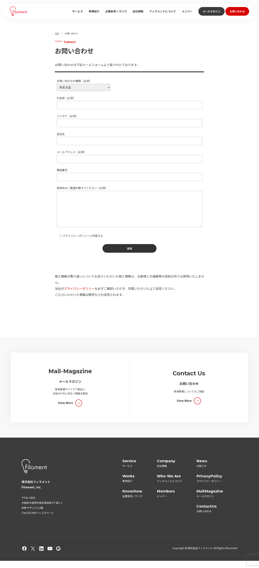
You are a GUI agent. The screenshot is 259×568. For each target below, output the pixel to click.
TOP (57, 33)
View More (65, 410)
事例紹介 (94, 11)
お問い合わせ (237, 11)
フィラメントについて (162, 11)
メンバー (187, 11)
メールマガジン (211, 11)
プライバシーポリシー (79, 295)
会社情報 (138, 11)
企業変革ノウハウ (116, 11)
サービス (77, 11)
